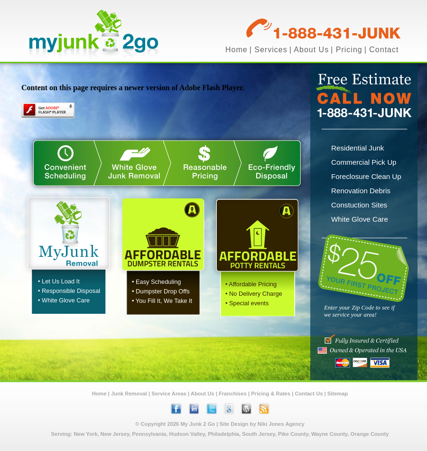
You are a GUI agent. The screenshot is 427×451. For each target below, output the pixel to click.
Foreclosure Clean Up (366, 176)
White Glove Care (66, 300)
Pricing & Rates (270, 393)
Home (236, 50)
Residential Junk (357, 148)
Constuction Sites (359, 205)
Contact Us (309, 393)
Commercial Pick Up (364, 162)
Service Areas (168, 393)
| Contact (381, 50)
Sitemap (337, 393)
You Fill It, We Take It (164, 300)
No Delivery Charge (255, 293)
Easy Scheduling (158, 281)
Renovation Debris (360, 191)
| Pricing (346, 50)
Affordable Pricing (253, 284)
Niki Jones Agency (281, 424)
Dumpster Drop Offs (163, 291)
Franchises (233, 393)
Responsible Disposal (71, 290)
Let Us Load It (61, 281)
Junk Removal (129, 393)
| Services (269, 50)
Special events (249, 303)
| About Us (309, 50)
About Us (202, 393)
